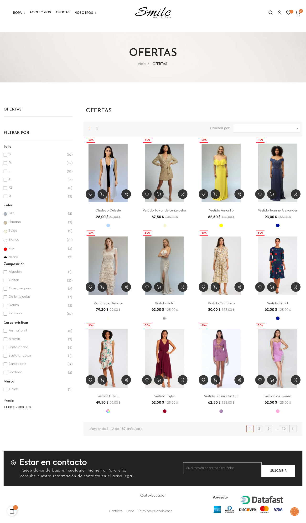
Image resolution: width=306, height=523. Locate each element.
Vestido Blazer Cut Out (221, 396)
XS (37, 188)
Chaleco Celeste (108, 210)
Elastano (37, 314)
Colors (37, 389)
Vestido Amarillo (221, 210)
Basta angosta (37, 356)
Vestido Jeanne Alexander (277, 210)
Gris (37, 213)
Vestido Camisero (221, 303)
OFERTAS (12, 109)
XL (37, 179)
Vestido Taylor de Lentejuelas (165, 210)
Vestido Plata (164, 303)
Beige (37, 231)
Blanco (37, 240)
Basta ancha (37, 347)
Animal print (37, 331)
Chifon (37, 280)
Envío (130, 511)
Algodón (37, 272)
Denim (37, 305)
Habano (37, 222)
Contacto (115, 511)
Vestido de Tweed (278, 396)
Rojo (37, 248)
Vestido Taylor (164, 396)
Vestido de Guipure (108, 303)
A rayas (37, 339)
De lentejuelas (37, 297)
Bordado (37, 372)
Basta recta (37, 364)
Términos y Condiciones (155, 511)
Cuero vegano (37, 289)
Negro (37, 257)
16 (283, 429)
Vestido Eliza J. (278, 303)
